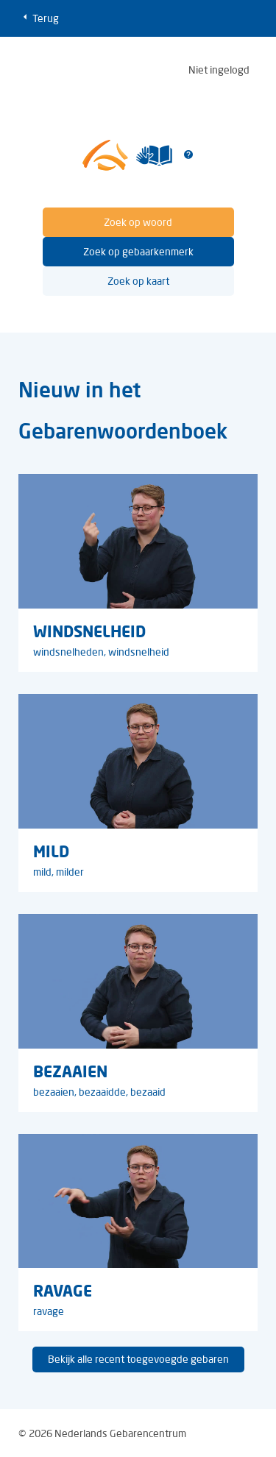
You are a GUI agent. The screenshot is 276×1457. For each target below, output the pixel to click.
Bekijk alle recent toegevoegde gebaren (138, 1359)
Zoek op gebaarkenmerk (138, 251)
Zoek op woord (138, 222)
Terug (38, 17)
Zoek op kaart (138, 281)
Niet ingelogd (219, 70)
